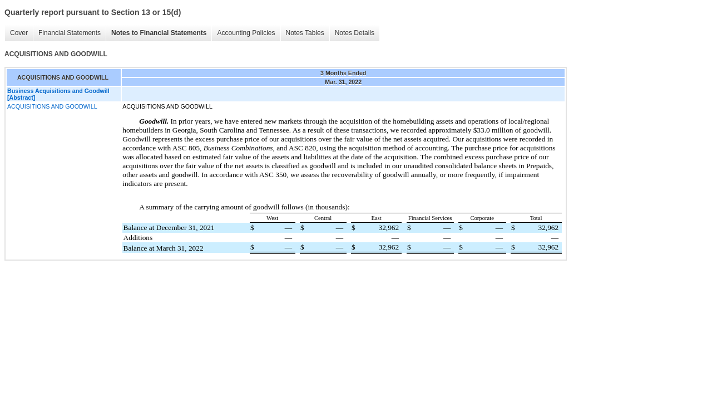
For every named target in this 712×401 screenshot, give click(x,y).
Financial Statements (69, 33)
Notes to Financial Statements (158, 33)
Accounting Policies (246, 33)
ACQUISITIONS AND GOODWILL (52, 106)
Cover (19, 33)
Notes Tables (305, 33)
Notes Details (354, 33)
